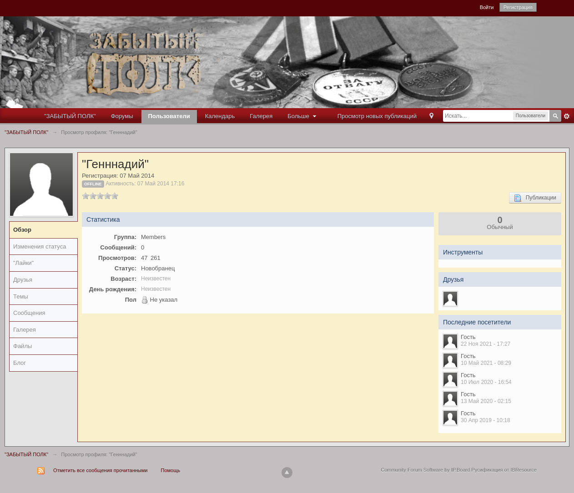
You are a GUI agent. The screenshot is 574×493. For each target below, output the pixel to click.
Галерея (261, 116)
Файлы (22, 346)
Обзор (22, 229)
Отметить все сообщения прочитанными (100, 470)
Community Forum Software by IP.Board (425, 470)
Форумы (122, 116)
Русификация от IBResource (503, 470)
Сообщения (29, 312)
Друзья (22, 279)
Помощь (171, 470)
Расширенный (566, 116)
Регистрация (518, 7)
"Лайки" (23, 262)
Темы (20, 296)
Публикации (535, 198)
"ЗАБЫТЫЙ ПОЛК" (70, 116)
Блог (19, 362)
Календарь (220, 116)
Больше (302, 116)
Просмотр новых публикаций (377, 116)
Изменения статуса (39, 246)
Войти (487, 7)
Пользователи (169, 116)
